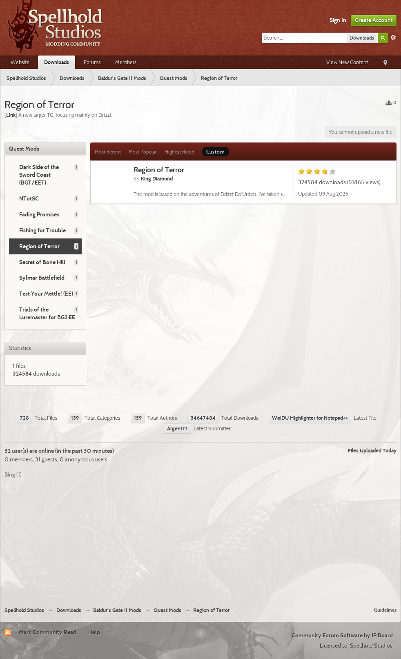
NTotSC (29, 198)
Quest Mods (24, 148)
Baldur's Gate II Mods (117, 610)
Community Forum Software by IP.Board (342, 635)
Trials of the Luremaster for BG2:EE (47, 313)
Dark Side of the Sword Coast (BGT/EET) (39, 174)
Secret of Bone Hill (42, 262)
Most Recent (108, 152)
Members (125, 62)
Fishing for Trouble (42, 230)
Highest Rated (179, 152)
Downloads (56, 62)
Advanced (393, 37)
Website (20, 62)
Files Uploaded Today (372, 450)
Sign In (338, 20)
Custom (215, 152)
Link (11, 114)
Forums (92, 62)
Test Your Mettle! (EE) (46, 293)
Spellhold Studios (24, 610)
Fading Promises (39, 214)
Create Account (374, 20)
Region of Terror (39, 246)
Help (94, 632)
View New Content (347, 62)
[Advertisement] (201, 539)
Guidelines (385, 610)
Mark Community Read (47, 632)
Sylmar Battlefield (42, 277)
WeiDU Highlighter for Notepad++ (310, 417)
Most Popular (143, 152)
